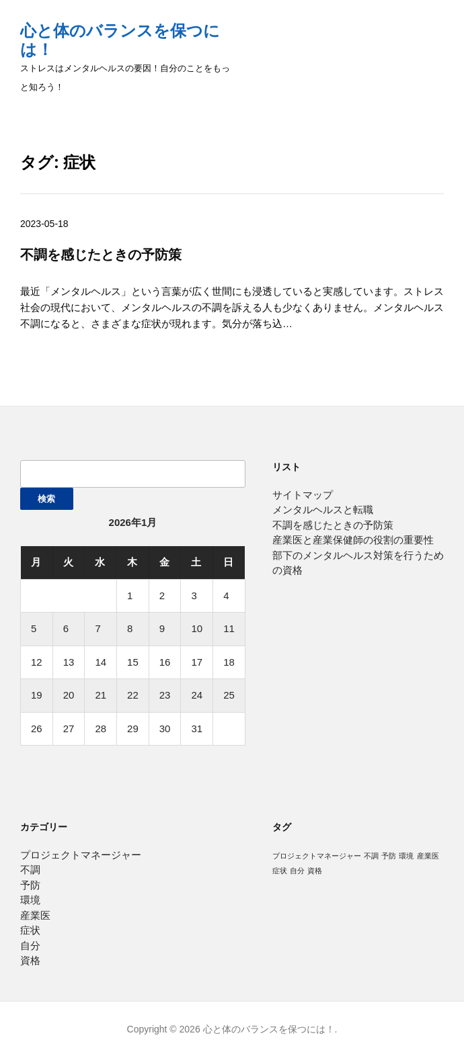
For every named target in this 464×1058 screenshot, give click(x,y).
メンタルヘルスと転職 (322, 509)
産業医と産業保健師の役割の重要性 (353, 539)
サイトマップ (302, 494)
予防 (30, 885)
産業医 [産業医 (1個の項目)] (428, 856)
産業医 (35, 915)
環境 (30, 900)
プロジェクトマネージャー (80, 855)
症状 (30, 930)
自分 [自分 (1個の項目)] (297, 871)
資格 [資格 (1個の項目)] (314, 871)
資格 (30, 960)
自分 (30, 945)
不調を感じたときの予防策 (101, 254)
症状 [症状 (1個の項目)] (279, 871)
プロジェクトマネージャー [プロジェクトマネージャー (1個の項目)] (316, 856)
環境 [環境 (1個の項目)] (406, 856)
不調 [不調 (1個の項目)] (371, 856)
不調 (30, 869)
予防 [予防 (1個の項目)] (388, 856)
